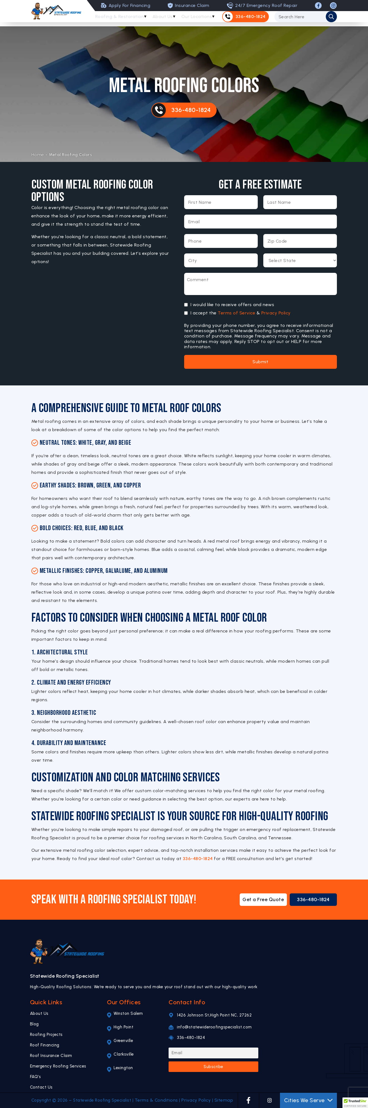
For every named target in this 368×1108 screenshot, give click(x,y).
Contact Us (41, 1087)
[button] (355, 1102)
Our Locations (200, 18)
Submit (260, 361)
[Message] (260, 284)
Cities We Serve (308, 1100)
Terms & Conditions (156, 1100)
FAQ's (35, 1076)
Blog (34, 1023)
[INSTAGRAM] (333, 5)
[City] (221, 260)
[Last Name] (300, 202)
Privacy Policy (276, 313)
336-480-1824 (198, 858)
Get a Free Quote (263, 899)
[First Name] (221, 202)
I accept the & (241, 313)
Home (37, 154)
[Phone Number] (221, 241)
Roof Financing (44, 1045)
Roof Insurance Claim (51, 1055)
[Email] (260, 221)
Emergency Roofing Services (58, 1066)
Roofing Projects (46, 1034)
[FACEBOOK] (318, 5)
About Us (164, 18)
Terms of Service (236, 313)
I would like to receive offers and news (232, 305)
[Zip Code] (300, 241)
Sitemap (223, 1100)
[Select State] (300, 260)
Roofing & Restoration (120, 18)
